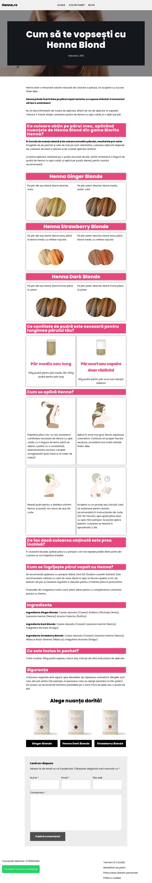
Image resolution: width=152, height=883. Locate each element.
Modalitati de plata (114, 869)
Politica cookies (112, 880)
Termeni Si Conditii (114, 864)
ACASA (61, 5)
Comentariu (38, 794)
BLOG (91, 5)
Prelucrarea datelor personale (120, 874)
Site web (97, 779)
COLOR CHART (77, 5)
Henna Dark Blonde (76, 745)
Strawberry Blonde (110, 745)
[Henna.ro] (9, 5)
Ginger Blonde (42, 745)
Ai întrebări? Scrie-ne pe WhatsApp (21, 871)
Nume (34, 779)
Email (65, 779)
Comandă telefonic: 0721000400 (20, 863)
